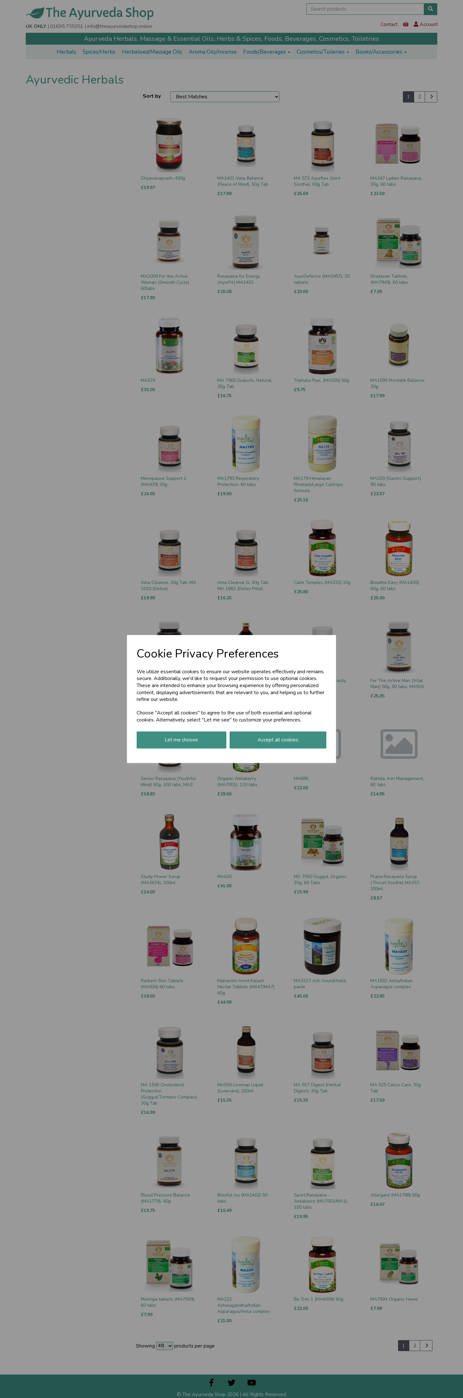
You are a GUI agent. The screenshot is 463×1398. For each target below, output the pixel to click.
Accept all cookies (278, 739)
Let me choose (181, 739)
